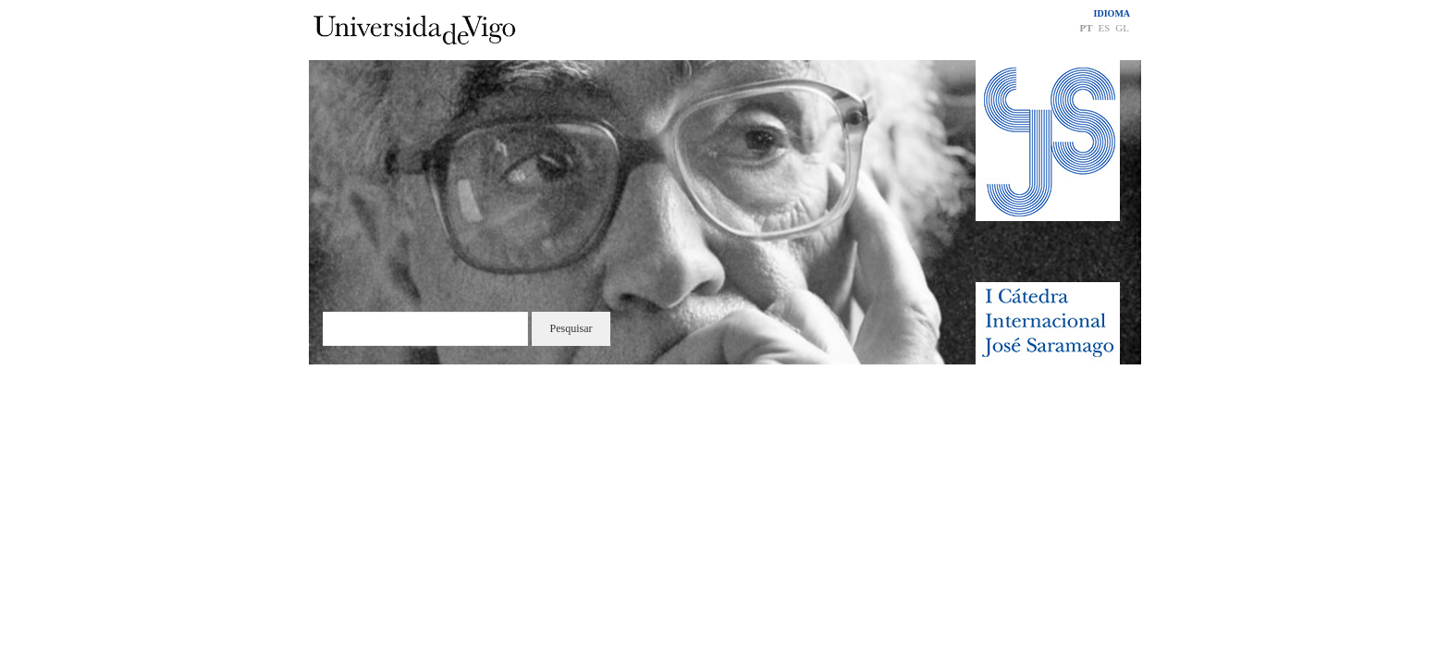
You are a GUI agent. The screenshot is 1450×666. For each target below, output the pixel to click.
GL (1122, 27)
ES (1104, 27)
